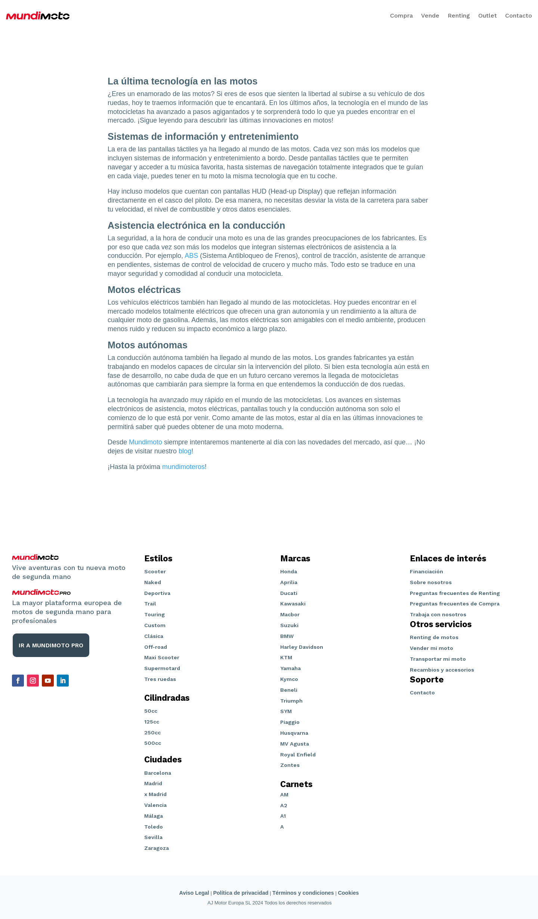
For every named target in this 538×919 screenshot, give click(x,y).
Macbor (290, 614)
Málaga (153, 816)
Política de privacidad (240, 893)
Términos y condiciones (303, 893)
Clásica (153, 636)
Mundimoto (145, 442)
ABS (191, 255)
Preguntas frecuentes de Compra (455, 604)
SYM (286, 711)
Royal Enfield (298, 755)
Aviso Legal (194, 893)
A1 (283, 816)
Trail (150, 604)
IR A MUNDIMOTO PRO (51, 645)
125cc (151, 722)
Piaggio (290, 722)
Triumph (291, 701)
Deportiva (157, 593)
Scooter (155, 571)
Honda (288, 571)
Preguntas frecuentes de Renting (455, 593)
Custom (155, 625)
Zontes (290, 765)
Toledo (153, 827)
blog (185, 451)
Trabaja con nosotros (438, 614)
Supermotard (162, 668)
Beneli (288, 690)
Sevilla (153, 837)
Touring (154, 614)
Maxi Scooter (161, 657)
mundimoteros (183, 467)
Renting (459, 15)
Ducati (288, 593)
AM (284, 795)
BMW (287, 636)
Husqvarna (294, 733)
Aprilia (288, 582)
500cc (152, 743)
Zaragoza (156, 848)
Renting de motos (434, 637)
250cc (152, 732)
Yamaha (290, 668)
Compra (401, 15)
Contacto (518, 15)
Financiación (426, 571)
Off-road (155, 647)
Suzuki (289, 625)
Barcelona (157, 773)
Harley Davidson (301, 647)
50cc (150, 711)
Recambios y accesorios (442, 670)
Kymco (289, 679)
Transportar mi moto (438, 659)
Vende (430, 15)
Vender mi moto (431, 648)
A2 (283, 805)
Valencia (155, 805)
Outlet (487, 15)
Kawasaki (293, 604)
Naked (152, 582)
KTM (286, 657)
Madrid (153, 783)
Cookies (348, 893)
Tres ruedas (160, 679)
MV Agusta (294, 744)
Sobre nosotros (431, 582)
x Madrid (155, 794)
